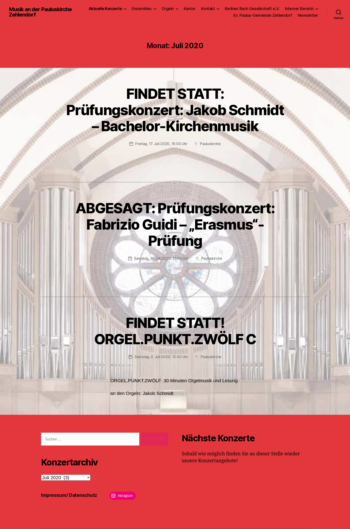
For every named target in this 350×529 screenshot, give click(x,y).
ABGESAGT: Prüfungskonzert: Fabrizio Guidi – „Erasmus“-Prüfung (175, 224)
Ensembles (142, 8)
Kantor (190, 8)
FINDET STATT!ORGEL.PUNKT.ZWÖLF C (175, 331)
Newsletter (308, 15)
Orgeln (168, 8)
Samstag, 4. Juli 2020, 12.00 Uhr (161, 357)
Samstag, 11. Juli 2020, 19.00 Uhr (161, 258)
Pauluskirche (210, 143)
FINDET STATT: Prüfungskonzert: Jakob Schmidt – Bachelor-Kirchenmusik (175, 110)
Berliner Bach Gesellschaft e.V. (252, 8)
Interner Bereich (299, 8)
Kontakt (208, 8)
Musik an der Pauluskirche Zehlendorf (40, 12)
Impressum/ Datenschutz (69, 495)
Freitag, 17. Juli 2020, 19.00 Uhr (161, 143)
